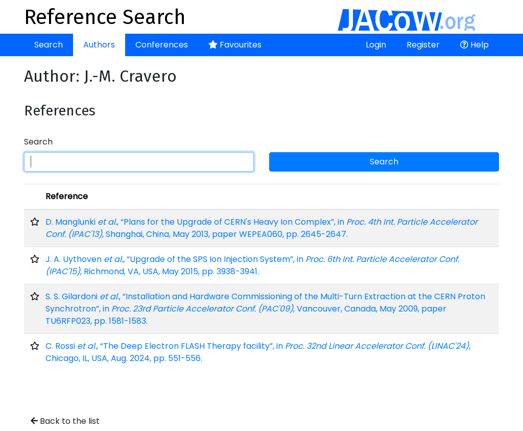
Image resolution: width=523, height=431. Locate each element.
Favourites (235, 45)
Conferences (161, 45)
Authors (99, 45)
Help (474, 45)
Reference (66, 196)
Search (48, 45)
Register (423, 45)
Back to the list (65, 421)
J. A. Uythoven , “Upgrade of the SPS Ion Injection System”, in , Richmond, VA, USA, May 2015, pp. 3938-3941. (252, 265)
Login (376, 45)
